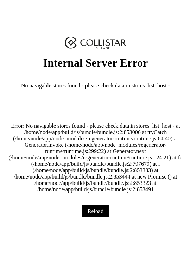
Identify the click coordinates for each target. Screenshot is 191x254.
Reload (95, 211)
